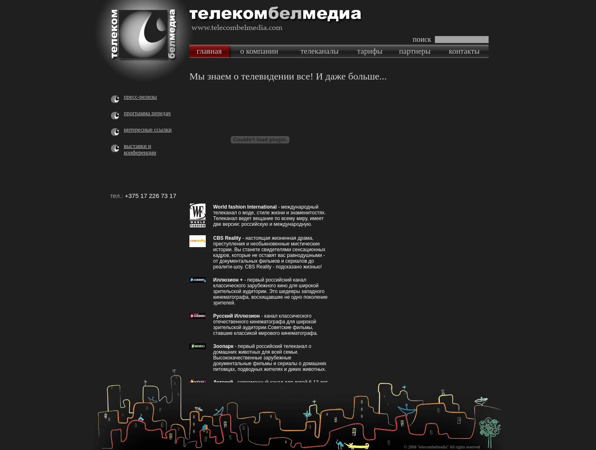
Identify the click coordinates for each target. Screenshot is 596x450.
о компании (259, 51)
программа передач (147, 113)
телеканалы (319, 51)
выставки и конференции (140, 149)
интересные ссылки (148, 130)
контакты (464, 51)
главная (209, 51)
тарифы (369, 51)
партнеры (415, 51)
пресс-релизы (140, 97)
